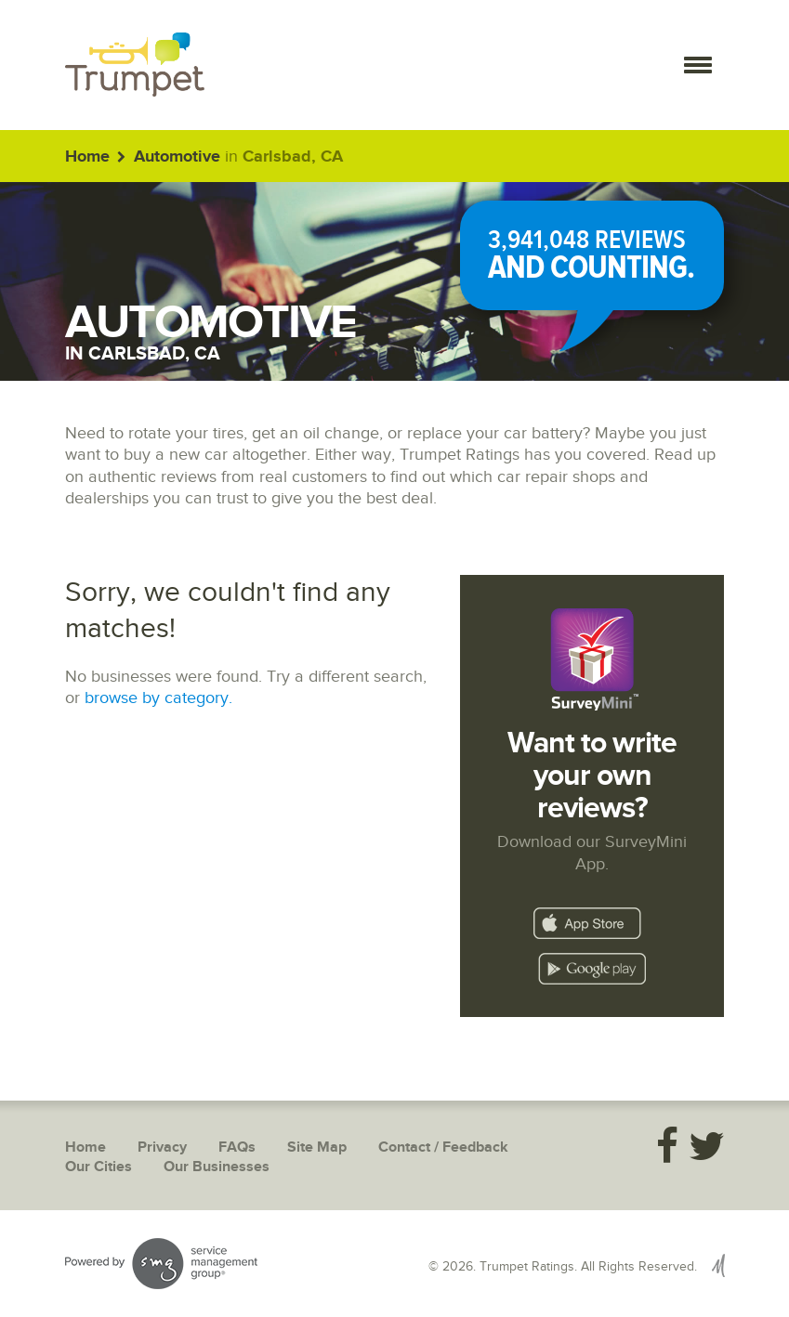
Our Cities (98, 1167)
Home (87, 157)
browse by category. (158, 698)
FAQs (237, 1147)
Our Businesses (217, 1167)
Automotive (177, 157)
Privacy (162, 1147)
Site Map (317, 1147)
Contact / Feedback (443, 1147)
